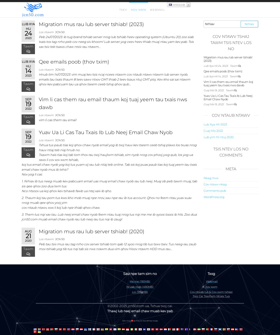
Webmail (157, 9)
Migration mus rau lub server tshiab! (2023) (91, 24)
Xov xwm (138, 9)
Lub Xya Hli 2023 (215, 124)
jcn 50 (60, 32)
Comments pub (215, 190)
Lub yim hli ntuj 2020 (219, 137)
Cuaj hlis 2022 (213, 131)
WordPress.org (214, 197)
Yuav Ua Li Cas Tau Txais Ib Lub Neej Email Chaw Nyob (106, 132)
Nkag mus (211, 178)
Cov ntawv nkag (215, 184)
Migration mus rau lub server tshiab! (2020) (91, 231)
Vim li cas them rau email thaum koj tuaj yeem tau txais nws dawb (228, 83)
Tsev (123, 9)
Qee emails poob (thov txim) (74, 62)
